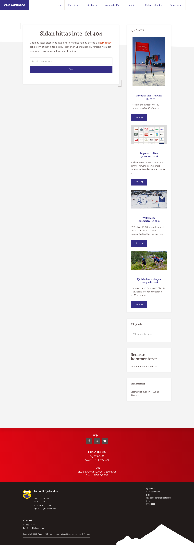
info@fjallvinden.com (48, 508)
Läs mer (140, 118)
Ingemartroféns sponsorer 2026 (149, 155)
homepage (105, 42)
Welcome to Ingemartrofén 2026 (149, 219)
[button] (189, 5)
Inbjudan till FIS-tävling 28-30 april (149, 97)
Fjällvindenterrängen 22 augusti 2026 (149, 281)
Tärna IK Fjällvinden (14, 5)
